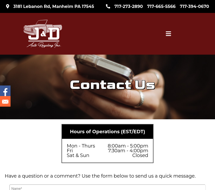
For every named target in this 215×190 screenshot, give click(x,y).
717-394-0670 (194, 6)
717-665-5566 (161, 6)
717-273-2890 (128, 6)
